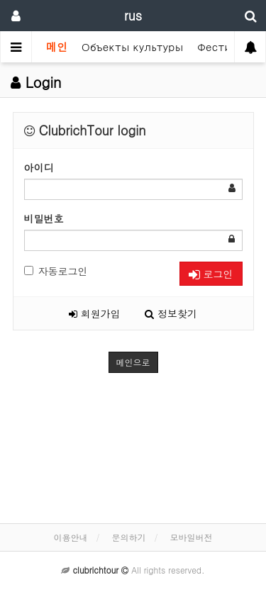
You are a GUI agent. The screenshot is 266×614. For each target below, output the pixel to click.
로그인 (211, 274)
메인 (56, 46)
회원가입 (95, 313)
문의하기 (129, 537)
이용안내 (70, 537)
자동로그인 (56, 271)
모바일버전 (191, 537)
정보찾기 (171, 313)
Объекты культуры (132, 46)
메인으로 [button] (133, 362)
